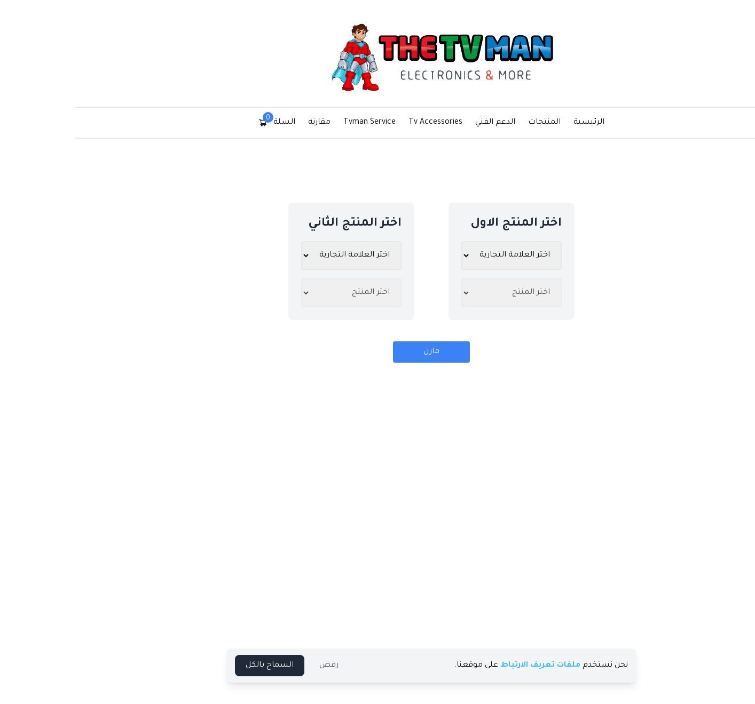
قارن (377, 352)
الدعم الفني (441, 122)
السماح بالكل (216, 665)
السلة (223, 121)
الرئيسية (535, 122)
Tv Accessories (381, 122)
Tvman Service (315, 122)
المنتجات (490, 122)
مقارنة (265, 122)
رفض (275, 665)
